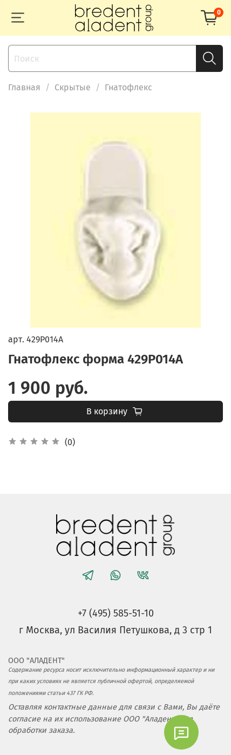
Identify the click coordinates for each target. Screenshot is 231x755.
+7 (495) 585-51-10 (116, 613)
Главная (24, 87)
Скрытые (73, 87)
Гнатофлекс (128, 87)
